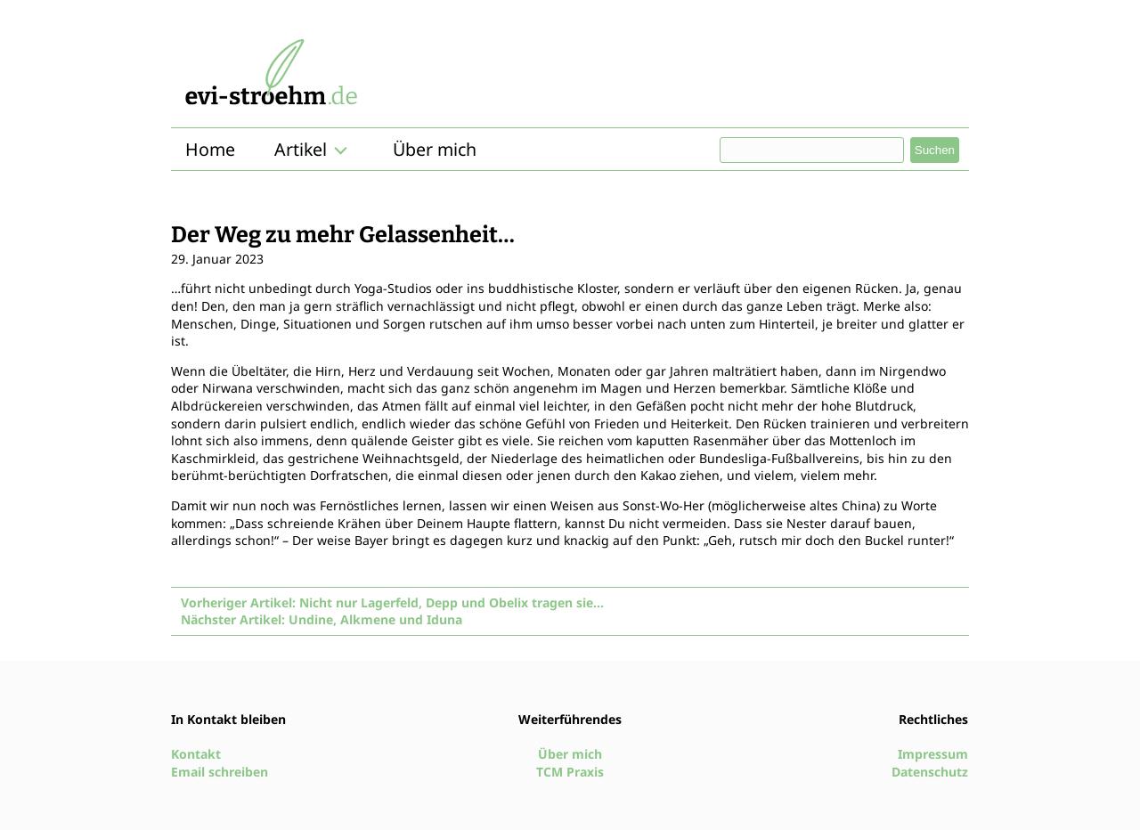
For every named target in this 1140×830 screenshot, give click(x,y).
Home (210, 149)
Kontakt (196, 753)
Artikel (300, 149)
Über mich (434, 149)
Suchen (935, 150)
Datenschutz (930, 771)
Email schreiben (219, 771)
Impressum (933, 753)
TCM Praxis (570, 771)
